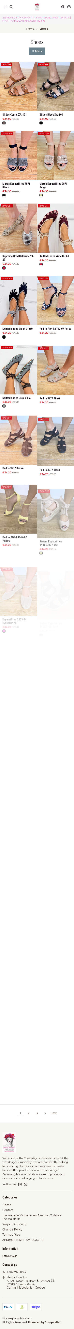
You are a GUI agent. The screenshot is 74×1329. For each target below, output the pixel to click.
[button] (37, 51)
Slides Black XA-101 (51, 114)
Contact (7, 1210)
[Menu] (5, 7)
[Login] (63, 7)
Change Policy (12, 1229)
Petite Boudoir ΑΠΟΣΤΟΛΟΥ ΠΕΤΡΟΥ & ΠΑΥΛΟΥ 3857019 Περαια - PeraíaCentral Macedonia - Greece (28, 1283)
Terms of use (11, 1234)
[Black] (41, 122)
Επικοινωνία (9, 1256)
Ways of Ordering (14, 1224)
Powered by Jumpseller (44, 1322)
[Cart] (69, 7)
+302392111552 (14, 1272)
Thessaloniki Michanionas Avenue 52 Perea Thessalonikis (31, 1217)
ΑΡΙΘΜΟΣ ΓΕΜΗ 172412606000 (23, 1240)
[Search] (11, 7)
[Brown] (4, 122)
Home (30, 28)
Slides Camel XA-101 (14, 114)
